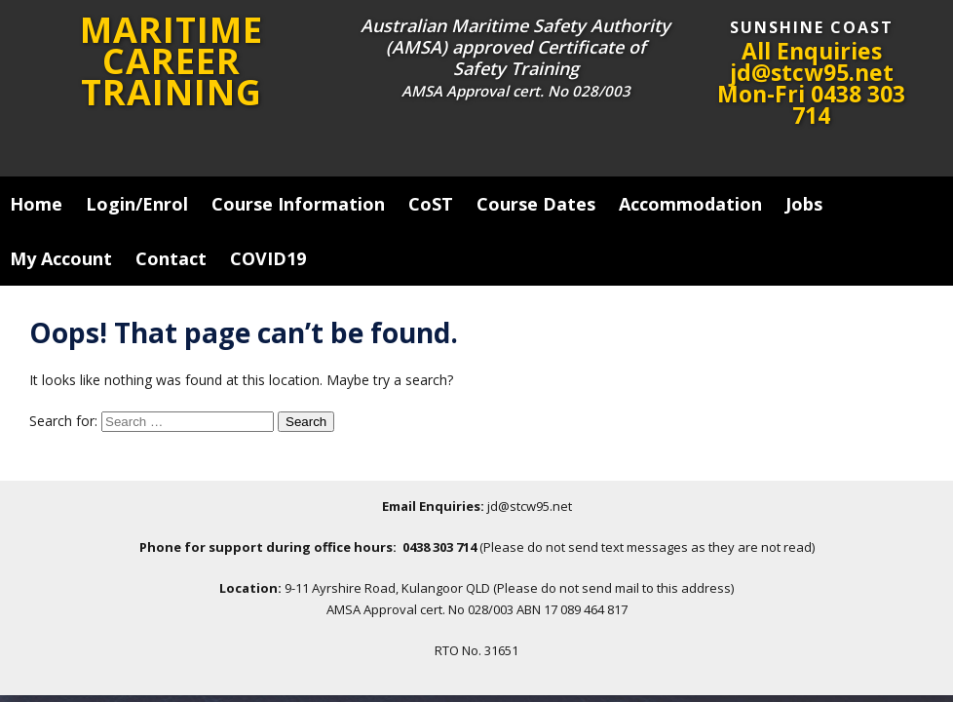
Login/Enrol (137, 203)
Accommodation (690, 203)
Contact (171, 258)
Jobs (803, 203)
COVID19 (268, 258)
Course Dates (535, 203)
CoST (430, 203)
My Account (61, 258)
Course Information (298, 203)
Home (36, 203)
